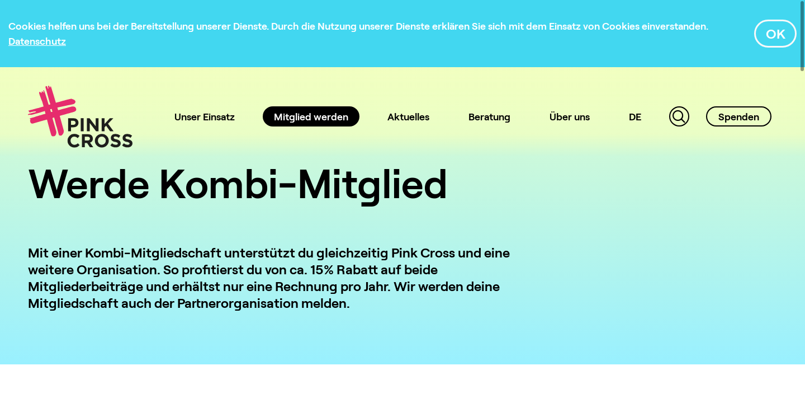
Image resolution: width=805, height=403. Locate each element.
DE (635, 116)
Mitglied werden (311, 116)
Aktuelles (408, 116)
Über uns (570, 116)
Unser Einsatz (204, 116)
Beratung (489, 116)
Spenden (738, 116)
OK (775, 33)
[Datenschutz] (37, 41)
